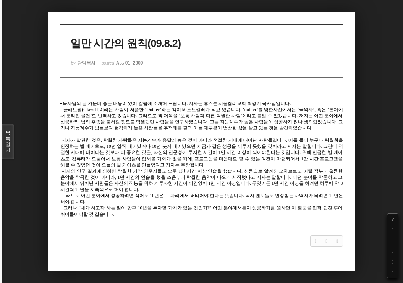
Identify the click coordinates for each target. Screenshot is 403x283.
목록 (8, 141)
